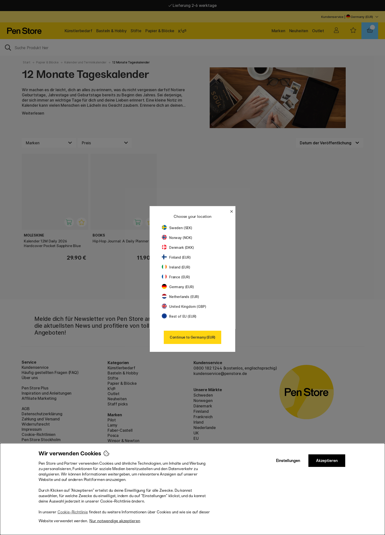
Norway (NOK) (177, 238)
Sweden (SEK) (177, 228)
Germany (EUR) (178, 287)
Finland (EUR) (176, 257)
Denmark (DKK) (178, 247)
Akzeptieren (327, 460)
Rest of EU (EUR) (179, 316)
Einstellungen (288, 460)
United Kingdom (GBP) (184, 306)
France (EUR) (176, 277)
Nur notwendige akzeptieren (114, 521)
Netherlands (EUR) (180, 297)
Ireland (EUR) (176, 267)
